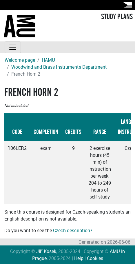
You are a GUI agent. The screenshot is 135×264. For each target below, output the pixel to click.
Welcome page (20, 60)
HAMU (48, 60)
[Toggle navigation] (13, 47)
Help (78, 258)
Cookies (95, 258)
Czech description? (72, 230)
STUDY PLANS (117, 17)
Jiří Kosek (46, 251)
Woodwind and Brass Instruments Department (59, 67)
